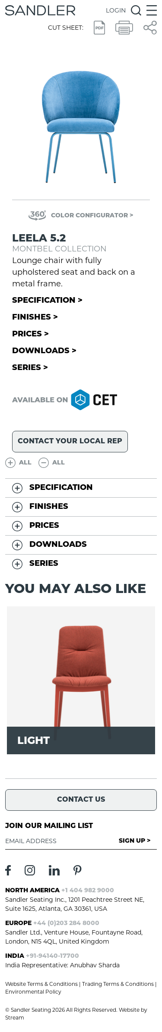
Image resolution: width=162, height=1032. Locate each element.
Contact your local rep (70, 441)
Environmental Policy (33, 991)
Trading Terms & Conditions (118, 984)
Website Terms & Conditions (41, 984)
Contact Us (81, 800)
